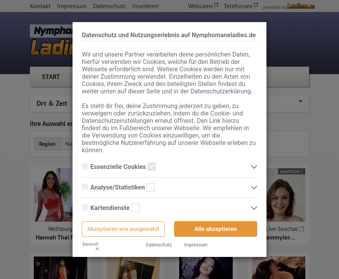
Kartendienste (111, 208)
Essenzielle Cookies (119, 167)
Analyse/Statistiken (118, 187)
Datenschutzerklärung (220, 91)
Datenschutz (159, 245)
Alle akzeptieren (216, 229)
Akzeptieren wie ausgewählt (123, 229)
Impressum (196, 245)
